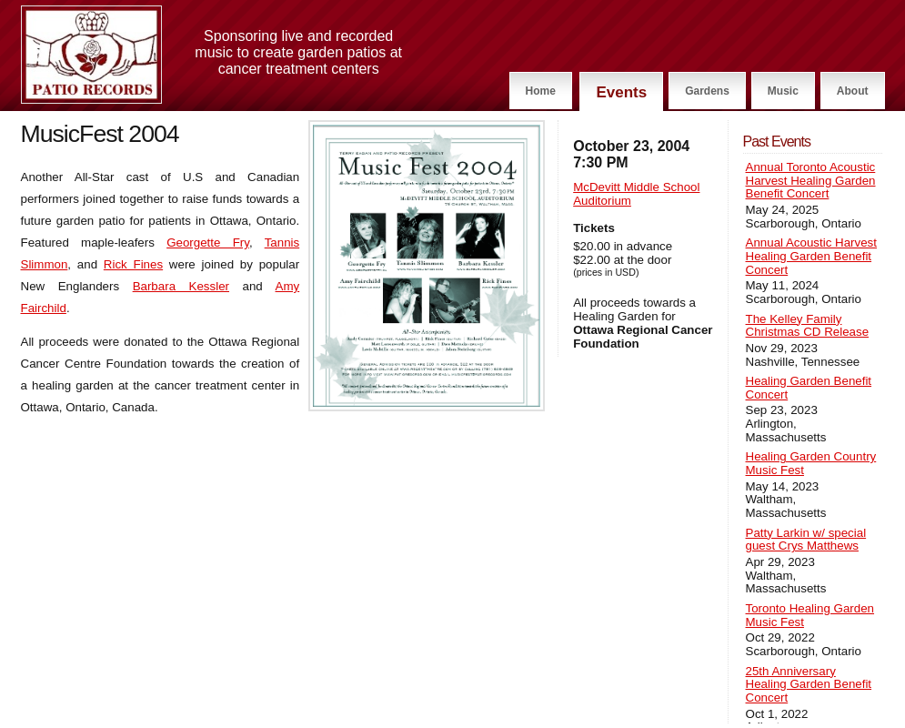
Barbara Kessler (181, 286)
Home (541, 91)
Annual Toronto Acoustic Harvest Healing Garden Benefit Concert (811, 180)
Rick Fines (133, 264)
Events (621, 92)
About (853, 91)
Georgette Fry (207, 242)
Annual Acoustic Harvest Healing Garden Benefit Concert (811, 256)
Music (783, 91)
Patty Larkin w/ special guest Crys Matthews (806, 540)
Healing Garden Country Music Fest (811, 463)
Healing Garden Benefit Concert (809, 388)
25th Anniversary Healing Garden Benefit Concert (809, 684)
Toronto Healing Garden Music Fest (810, 615)
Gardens (707, 91)
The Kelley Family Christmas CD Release (808, 326)
